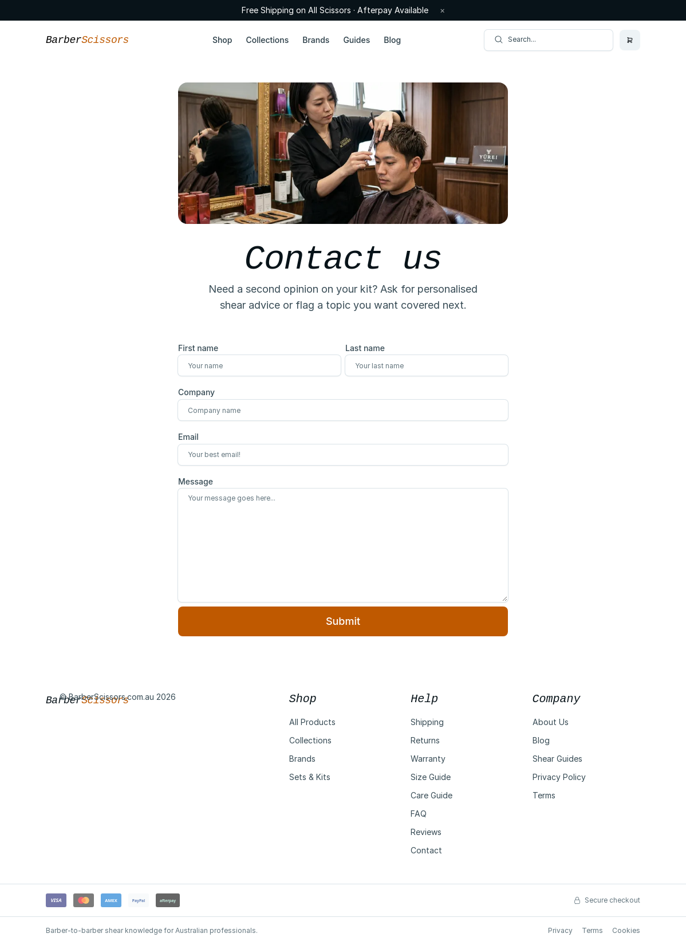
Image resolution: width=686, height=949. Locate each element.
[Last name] (426, 365)
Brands (315, 40)
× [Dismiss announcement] (442, 10)
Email (188, 437)
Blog (392, 40)
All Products (312, 722)
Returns (425, 740)
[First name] (259, 365)
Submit (343, 621)
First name (198, 348)
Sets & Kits (309, 777)
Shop (222, 40)
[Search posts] (548, 40)
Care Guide (431, 795)
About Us (551, 722)
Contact (426, 850)
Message (195, 481)
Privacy (560, 930)
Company (196, 392)
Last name (365, 348)
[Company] (343, 410)
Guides (356, 40)
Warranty (428, 758)
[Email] (343, 454)
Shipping (427, 722)
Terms (544, 795)
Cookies (626, 930)
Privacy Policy (559, 777)
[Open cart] (630, 40)
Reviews (426, 832)
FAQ (419, 813)
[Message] (343, 545)
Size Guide (431, 777)
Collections (267, 40)
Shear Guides (557, 758)
